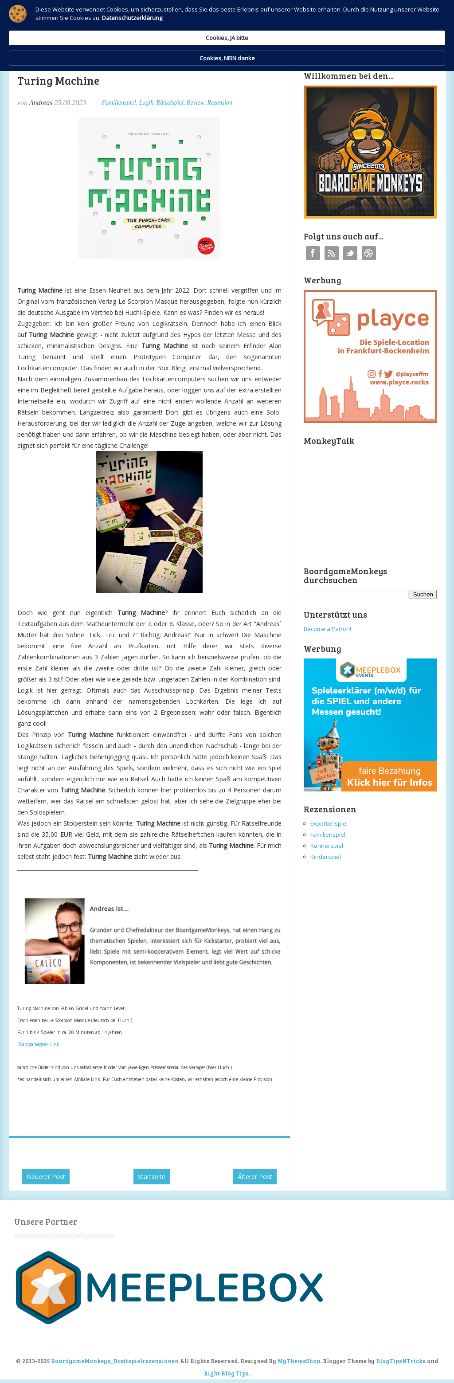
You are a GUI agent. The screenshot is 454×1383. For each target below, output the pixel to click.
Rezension (219, 102)
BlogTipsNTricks (401, 1361)
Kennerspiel (326, 846)
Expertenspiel (329, 823)
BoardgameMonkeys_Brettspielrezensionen (115, 1361)
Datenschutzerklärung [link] (151, 29)
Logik (146, 102)
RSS (332, 253)
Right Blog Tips (226, 1373)
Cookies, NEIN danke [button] (389, 21)
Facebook (313, 253)
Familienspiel (119, 102)
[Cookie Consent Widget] (227, 21)
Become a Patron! (327, 629)
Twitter (350, 253)
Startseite (151, 1176)
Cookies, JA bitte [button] (313, 21)
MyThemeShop (299, 1361)
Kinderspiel (325, 857)
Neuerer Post (46, 1176)
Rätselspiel (169, 102)
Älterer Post (255, 1176)
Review (195, 102)
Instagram (369, 253)
